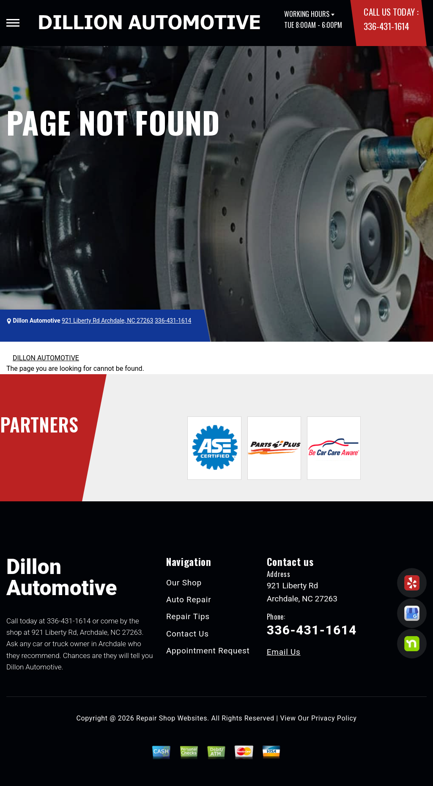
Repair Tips (188, 616)
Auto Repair (188, 599)
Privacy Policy (333, 718)
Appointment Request (208, 650)
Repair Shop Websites (171, 718)
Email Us (284, 652)
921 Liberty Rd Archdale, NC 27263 (107, 320)
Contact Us (187, 634)
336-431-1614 (386, 26)
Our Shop (184, 582)
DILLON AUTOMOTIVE (46, 358)
